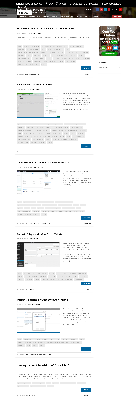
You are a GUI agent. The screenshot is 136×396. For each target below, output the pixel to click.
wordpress (69, 279)
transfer (87, 58)
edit (44, 49)
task (76, 211)
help (68, 49)
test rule (56, 139)
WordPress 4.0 (79, 279)
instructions (70, 52)
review (82, 55)
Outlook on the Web (48, 211)
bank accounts (81, 124)
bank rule (21, 127)
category (21, 49)
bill (67, 46)
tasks (83, 211)
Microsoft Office (23, 386)
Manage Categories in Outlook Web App (58, 342)
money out (38, 136)
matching (37, 55)
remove (21, 279)
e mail (76, 205)
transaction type (24, 142)
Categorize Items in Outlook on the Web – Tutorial (43, 162)
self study (69, 211)
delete (60, 273)
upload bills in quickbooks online (54, 61)
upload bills (38, 61)
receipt (74, 55)
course (69, 205)
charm (54, 205)
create (52, 273)
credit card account (72, 130)
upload (30, 61)
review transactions (24, 58)
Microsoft (31, 223)
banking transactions (25, 130)
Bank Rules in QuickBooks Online (34, 84)
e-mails (83, 205)
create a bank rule (58, 130)
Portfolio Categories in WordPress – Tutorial (39, 234)
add (20, 46)
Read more (86, 68)
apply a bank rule (41, 124)
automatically (47, 46)
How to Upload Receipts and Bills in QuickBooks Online (46, 28)
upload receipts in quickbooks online (29, 64)
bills (72, 46)
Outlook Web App (76, 342)
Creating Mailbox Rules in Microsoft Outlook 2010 (43, 365)
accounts (30, 124)
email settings (59, 49)
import (61, 52)
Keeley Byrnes (37, 370)
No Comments (87, 74)
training (57, 58)
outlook (34, 386)
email (50, 49)
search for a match (39, 58)
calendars (50, 201)
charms (62, 205)
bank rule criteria (33, 127)
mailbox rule (72, 383)
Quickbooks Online (34, 74)
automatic (36, 46)
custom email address (33, 49)
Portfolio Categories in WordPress (68, 276)
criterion (83, 130)
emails (27, 208)
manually (21, 55)
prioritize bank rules (59, 136)
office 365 (36, 211)
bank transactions (77, 127)
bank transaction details (61, 127)
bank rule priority (46, 127)
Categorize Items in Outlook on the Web (29, 205)
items (59, 208)
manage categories (40, 342)
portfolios (84, 276)
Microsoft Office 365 (24, 211)
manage (35, 276)
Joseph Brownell (37, 33)
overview (46, 55)
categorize (80, 46)
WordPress (31, 289)
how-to (54, 52)
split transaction (38, 139)
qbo (54, 55)
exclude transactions (31, 133)
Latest (26, 74)
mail (79, 208)
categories (60, 201)
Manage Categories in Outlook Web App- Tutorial (42, 299)
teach (49, 58)
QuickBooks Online (64, 55)
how (49, 383)
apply (26, 201)
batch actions (58, 46)
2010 (20, 383)
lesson (86, 52)
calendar (41, 201)
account (21, 124)
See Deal (24, 12)
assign (51, 124)
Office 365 (37, 223)
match (30, 55)
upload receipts (71, 61)
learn (79, 52)
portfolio (52, 276)
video (44, 64)
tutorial (21, 61)
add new (27, 46)
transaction (66, 58)
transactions (77, 58)
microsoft (82, 383)
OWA (29, 345)
